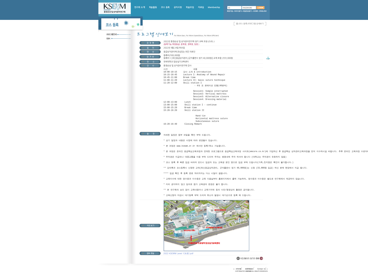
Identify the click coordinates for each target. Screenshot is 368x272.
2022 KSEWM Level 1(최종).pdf (178, 253)
